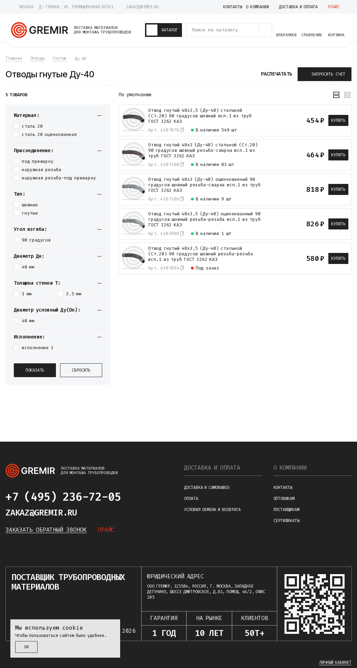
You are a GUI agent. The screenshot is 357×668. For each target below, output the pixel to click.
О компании (290, 467)
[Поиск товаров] (265, 30)
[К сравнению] (268, 120)
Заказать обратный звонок (46, 529)
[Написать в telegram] (134, 496)
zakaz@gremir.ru (142, 7)
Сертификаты (286, 520)
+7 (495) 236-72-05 (63, 497)
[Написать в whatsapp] (151, 496)
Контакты (282, 487)
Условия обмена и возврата (212, 509)
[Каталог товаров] (163, 30)
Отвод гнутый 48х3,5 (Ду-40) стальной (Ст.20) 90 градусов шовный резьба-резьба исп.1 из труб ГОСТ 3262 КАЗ (200, 254)
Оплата (191, 498)
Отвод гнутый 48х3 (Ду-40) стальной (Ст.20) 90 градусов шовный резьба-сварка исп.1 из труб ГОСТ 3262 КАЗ (203, 150)
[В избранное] (280, 120)
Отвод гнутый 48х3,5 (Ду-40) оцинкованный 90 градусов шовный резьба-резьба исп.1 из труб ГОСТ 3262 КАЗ (204, 219)
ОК (26, 647)
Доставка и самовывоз (207, 487)
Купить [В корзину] (338, 120)
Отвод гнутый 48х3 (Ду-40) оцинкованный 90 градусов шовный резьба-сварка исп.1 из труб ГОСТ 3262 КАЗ (204, 185)
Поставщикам (286, 509)
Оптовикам (284, 498)
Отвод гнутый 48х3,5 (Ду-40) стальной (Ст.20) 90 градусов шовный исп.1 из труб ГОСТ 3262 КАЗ (200, 116)
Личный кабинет (335, 662)
